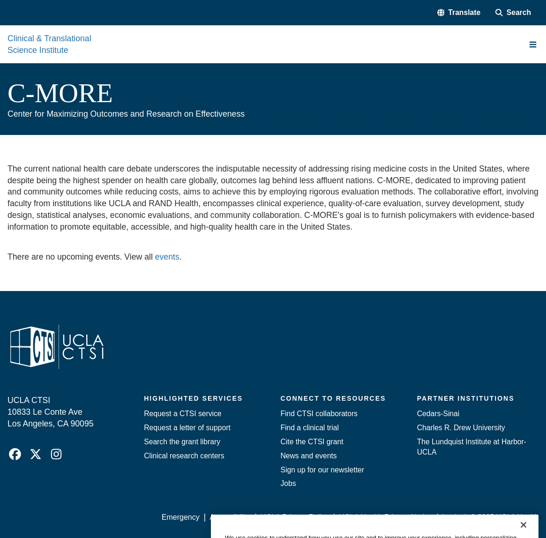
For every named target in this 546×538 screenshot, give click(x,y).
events (167, 257)
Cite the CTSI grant (312, 442)
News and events (309, 456)
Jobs (288, 483)
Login (451, 517)
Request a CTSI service (182, 414)
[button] (459, 12)
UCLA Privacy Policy (295, 517)
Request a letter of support (187, 428)
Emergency (181, 517)
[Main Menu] (533, 44)
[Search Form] (513, 12)
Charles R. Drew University (461, 428)
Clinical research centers (184, 456)
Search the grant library (182, 442)
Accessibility (229, 517)
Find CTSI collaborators (319, 414)
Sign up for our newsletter (322, 470)
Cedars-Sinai (438, 414)
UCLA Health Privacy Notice (385, 517)
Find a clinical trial (310, 428)
